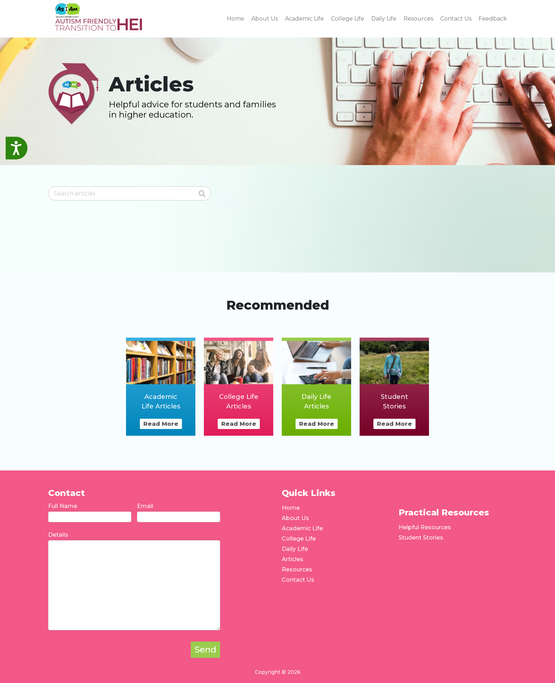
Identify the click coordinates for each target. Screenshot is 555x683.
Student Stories (421, 537)
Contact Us (298, 579)
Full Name (62, 506)
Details (58, 534)
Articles (292, 559)
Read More (160, 423)
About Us (295, 518)
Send (205, 649)
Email (145, 506)
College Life (299, 538)
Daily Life (295, 549)
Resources (297, 569)
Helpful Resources (425, 527)
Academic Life (302, 528)
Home (291, 507)
